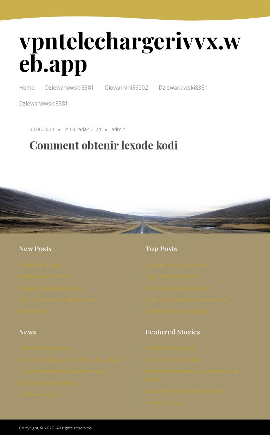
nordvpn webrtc (164, 400)
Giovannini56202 (126, 86)
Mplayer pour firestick (45, 274)
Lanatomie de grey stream (177, 262)
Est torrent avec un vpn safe (179, 285)
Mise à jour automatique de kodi (57, 297)
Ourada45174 (85, 127)
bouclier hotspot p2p (170, 346)
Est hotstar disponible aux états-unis (62, 369)
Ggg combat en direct (171, 274)
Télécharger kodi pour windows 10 (186, 297)
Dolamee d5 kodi (39, 392)
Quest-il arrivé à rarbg (45, 346)
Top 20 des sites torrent (48, 380)
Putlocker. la (33, 309)
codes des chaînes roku (173, 357)
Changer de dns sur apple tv (179, 309)
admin (118, 127)
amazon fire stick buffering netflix (185, 388)
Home (26, 86)
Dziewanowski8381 (69, 86)
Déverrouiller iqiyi (39, 262)
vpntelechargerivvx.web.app (133, 50)
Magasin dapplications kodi (51, 285)
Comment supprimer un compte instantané (70, 357)
